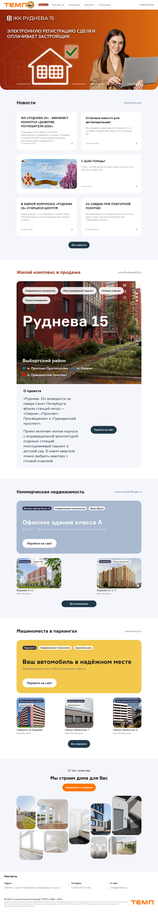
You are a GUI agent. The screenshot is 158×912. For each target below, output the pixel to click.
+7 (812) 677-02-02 (146, 5)
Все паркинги (79, 744)
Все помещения (79, 603)
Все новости (79, 245)
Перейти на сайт (103, 429)
